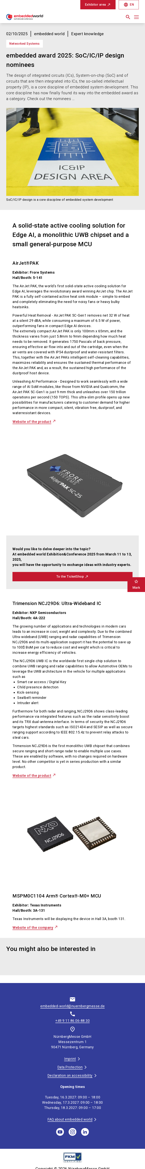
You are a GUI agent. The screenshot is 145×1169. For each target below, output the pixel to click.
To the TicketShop (70, 576)
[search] (128, 17)
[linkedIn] (85, 1132)
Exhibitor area (95, 4)
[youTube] (60, 1132)
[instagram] (72, 1132)
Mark (136, 584)
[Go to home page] (37, 18)
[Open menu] (136, 17)
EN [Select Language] (129, 4)
